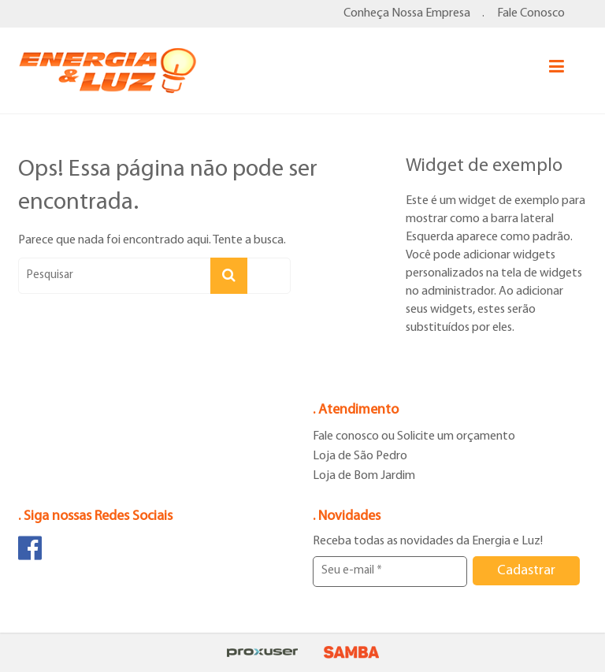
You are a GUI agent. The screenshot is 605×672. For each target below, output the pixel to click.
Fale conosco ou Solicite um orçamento (414, 436)
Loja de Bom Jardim (364, 476)
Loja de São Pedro (360, 456)
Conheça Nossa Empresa (406, 13)
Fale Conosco (531, 13)
